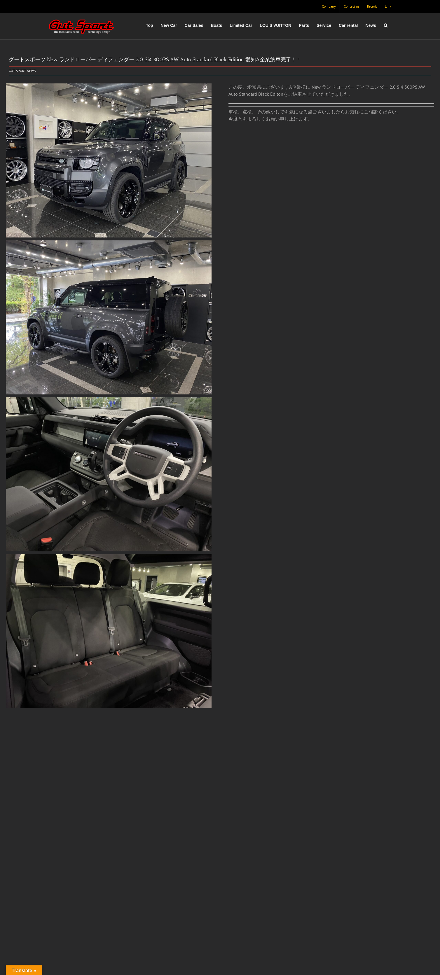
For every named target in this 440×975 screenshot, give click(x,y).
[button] (385, 25)
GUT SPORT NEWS (22, 71)
